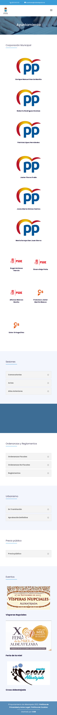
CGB (34, 712)
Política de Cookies (39, 707)
